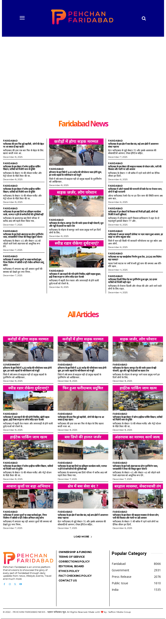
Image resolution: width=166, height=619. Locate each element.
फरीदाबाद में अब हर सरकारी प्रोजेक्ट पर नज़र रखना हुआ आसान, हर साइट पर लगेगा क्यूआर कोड (135, 236)
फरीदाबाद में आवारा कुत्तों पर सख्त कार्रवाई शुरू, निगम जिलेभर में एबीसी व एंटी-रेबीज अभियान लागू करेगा (23, 262)
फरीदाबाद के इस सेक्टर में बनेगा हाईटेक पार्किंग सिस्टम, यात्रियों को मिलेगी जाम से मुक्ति (21, 168)
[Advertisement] (83, 87)
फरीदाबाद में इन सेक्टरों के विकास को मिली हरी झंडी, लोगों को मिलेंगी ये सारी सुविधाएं (133, 213)
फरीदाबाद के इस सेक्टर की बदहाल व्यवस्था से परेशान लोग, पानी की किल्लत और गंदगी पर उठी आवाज (134, 168)
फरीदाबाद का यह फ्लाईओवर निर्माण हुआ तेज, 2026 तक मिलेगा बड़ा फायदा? (134, 258)
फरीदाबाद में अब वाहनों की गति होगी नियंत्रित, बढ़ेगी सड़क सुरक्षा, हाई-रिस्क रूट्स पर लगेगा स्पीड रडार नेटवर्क (75, 275)
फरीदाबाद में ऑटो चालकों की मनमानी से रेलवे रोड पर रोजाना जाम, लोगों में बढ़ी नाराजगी (135, 190)
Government (11, 365)
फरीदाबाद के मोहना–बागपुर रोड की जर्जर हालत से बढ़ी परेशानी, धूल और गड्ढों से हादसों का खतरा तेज (76, 224)
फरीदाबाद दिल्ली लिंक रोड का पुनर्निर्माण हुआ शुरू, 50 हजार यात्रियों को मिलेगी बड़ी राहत (132, 281)
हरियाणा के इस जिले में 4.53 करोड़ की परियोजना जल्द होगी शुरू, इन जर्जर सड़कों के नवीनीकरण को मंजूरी (75, 173)
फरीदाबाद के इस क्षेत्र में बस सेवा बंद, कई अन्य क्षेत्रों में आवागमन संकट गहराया (133, 145)
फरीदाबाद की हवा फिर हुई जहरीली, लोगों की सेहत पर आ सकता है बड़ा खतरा (23, 145)
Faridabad (10, 141)
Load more (83, 536)
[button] (144, 18)
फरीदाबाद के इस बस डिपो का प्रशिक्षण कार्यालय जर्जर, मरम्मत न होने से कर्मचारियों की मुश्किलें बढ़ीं (23, 213)
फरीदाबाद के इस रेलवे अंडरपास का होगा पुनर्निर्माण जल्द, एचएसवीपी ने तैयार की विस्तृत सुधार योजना (23, 236)
